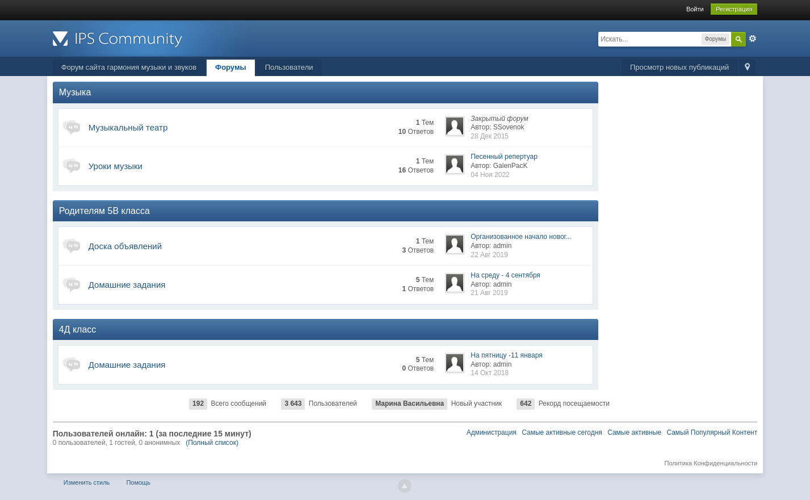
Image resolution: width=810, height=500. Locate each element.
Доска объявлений (125, 246)
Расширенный (752, 38)
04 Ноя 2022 (490, 175)
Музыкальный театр (128, 127)
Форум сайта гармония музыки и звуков (128, 67)
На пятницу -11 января (506, 355)
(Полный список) (212, 443)
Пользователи (289, 67)
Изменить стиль (87, 482)
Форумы (230, 67)
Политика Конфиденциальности (710, 463)
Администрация (492, 432)
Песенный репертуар (504, 157)
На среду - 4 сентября (505, 275)
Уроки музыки (115, 166)
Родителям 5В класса (104, 211)
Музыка (75, 92)
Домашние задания (127, 284)
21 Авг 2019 (489, 293)
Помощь (138, 482)
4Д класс (77, 329)
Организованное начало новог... (521, 237)
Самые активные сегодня (562, 432)
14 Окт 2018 (490, 373)
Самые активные (634, 432)
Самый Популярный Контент (711, 432)
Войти (695, 9)
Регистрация (734, 9)
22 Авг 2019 (489, 255)
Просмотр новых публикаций (679, 67)
